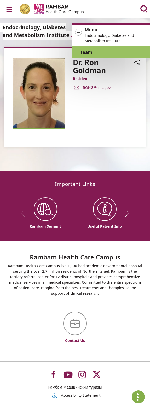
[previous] (24, 213)
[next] (125, 213)
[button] (111, 35)
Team (86, 52)
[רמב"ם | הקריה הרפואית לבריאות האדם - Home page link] (58, 10)
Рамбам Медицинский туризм (75, 387)
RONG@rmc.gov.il (98, 87)
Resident (81, 78)
